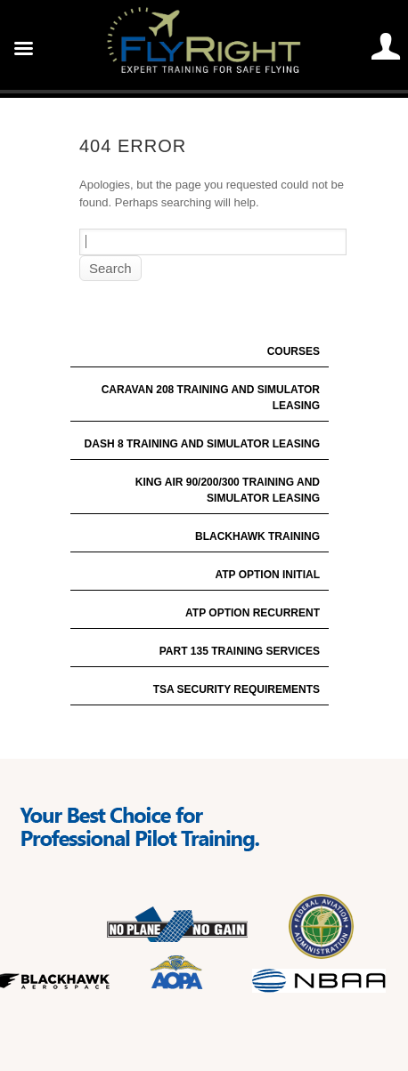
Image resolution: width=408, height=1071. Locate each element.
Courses (293, 351)
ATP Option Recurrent (252, 613)
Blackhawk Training (257, 536)
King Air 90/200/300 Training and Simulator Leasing (227, 490)
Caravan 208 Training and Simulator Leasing (211, 397)
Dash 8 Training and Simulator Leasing (202, 444)
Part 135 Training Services (239, 651)
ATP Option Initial (267, 574)
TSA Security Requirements (236, 689)
